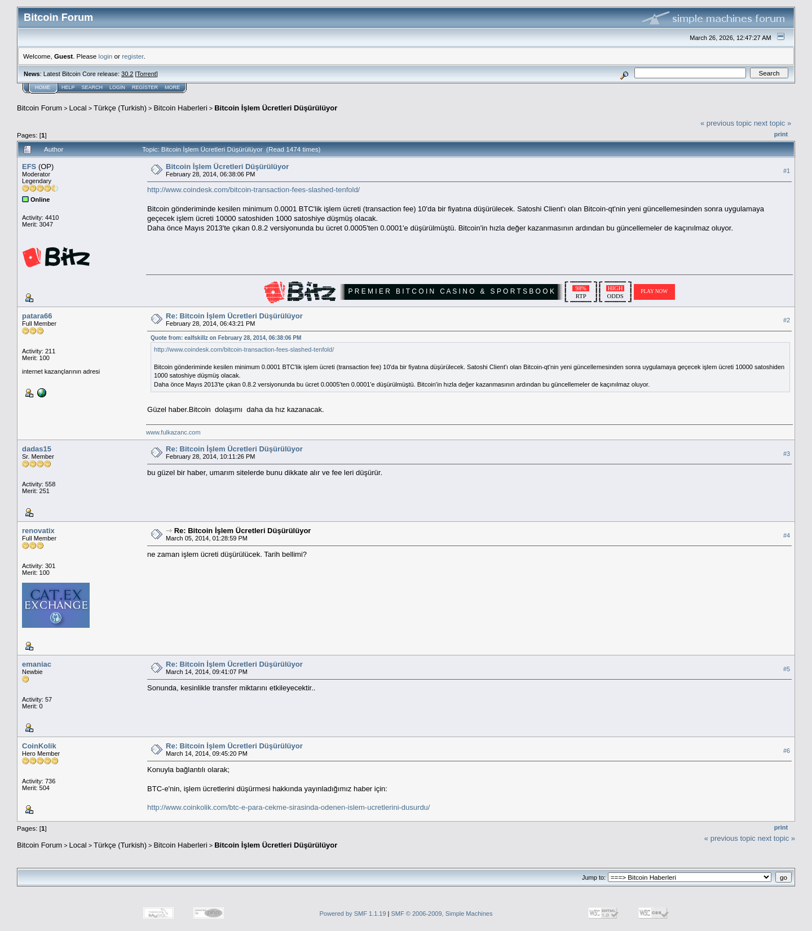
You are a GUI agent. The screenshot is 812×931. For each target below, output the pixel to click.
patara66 (37, 316)
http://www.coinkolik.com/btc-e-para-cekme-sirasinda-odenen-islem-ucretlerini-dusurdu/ (288, 807)
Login (117, 87)
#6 (786, 750)
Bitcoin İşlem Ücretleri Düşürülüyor (275, 108)
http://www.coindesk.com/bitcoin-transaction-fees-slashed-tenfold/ (253, 189)
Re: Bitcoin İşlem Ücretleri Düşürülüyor (234, 316)
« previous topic (726, 123)
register (132, 56)
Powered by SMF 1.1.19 (353, 913)
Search (92, 87)
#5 (786, 669)
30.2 (127, 73)
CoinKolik (39, 746)
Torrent (146, 73)
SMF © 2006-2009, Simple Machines (442, 913)
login (106, 56)
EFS (29, 166)
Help (68, 87)
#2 (786, 320)
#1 (786, 170)
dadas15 (36, 449)
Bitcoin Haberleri (180, 108)
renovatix (38, 530)
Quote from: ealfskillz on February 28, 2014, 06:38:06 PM (226, 338)
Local (78, 108)
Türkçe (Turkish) (120, 108)
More (172, 87)
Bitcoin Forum (39, 108)
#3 (786, 453)
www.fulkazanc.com (173, 432)
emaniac (36, 664)
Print (781, 134)
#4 (786, 535)
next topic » (773, 123)
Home (42, 87)
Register (145, 87)
